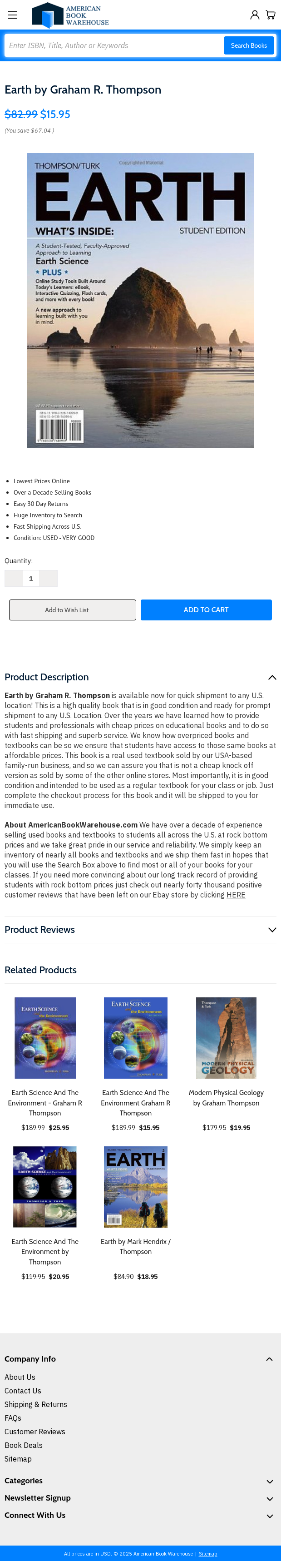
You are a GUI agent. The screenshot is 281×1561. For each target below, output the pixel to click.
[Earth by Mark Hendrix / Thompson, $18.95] (136, 1187)
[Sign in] (255, 14)
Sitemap (18, 1458)
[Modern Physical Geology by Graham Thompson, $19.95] (226, 1038)
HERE (236, 894)
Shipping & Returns (36, 1404)
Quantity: (19, 560)
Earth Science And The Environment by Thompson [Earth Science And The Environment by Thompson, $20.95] (45, 1252)
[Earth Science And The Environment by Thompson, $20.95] (45, 1187)
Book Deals (24, 1445)
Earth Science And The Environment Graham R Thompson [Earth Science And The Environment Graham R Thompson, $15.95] (135, 1103)
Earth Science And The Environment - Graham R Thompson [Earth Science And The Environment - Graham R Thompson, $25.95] (45, 1103)
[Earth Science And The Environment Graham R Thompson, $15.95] (136, 1038)
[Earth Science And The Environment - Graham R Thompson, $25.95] (45, 1038)
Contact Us (23, 1390)
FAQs (13, 1417)
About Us (20, 1377)
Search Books (249, 45)
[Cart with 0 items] (270, 14)
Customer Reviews (35, 1431)
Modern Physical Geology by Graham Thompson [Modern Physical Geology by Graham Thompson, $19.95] (226, 1098)
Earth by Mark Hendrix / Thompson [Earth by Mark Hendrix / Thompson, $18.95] (136, 1247)
